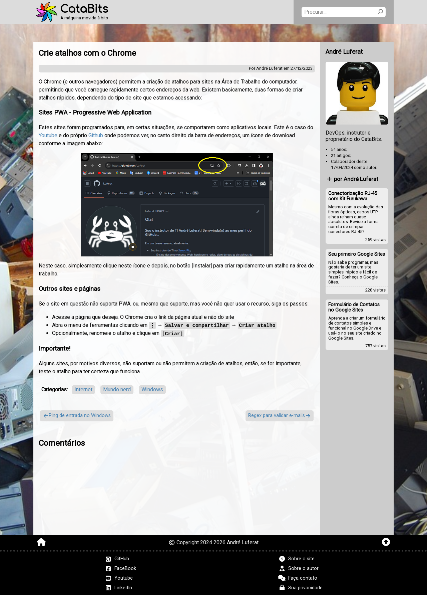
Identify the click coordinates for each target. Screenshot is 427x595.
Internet (83, 389)
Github (95, 135)
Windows (152, 389)
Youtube (48, 135)
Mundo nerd (117, 389)
